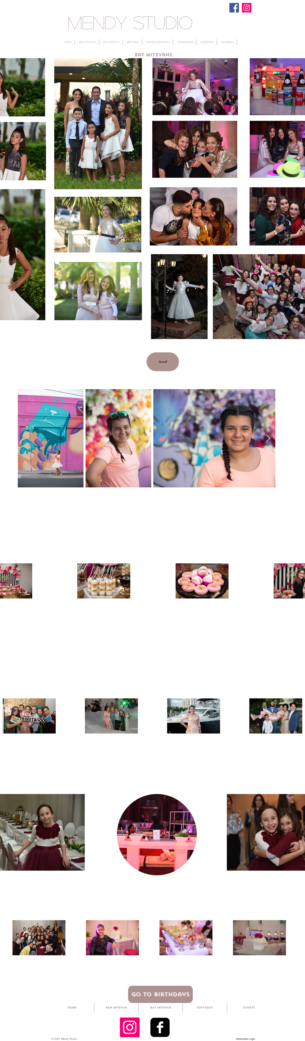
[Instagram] (246, 7)
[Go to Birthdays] (160, 994)
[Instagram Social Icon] (130, 1027)
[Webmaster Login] (245, 1039)
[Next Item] (268, 438)
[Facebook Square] (160, 1027)
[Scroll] (163, 361)
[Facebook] (234, 7)
